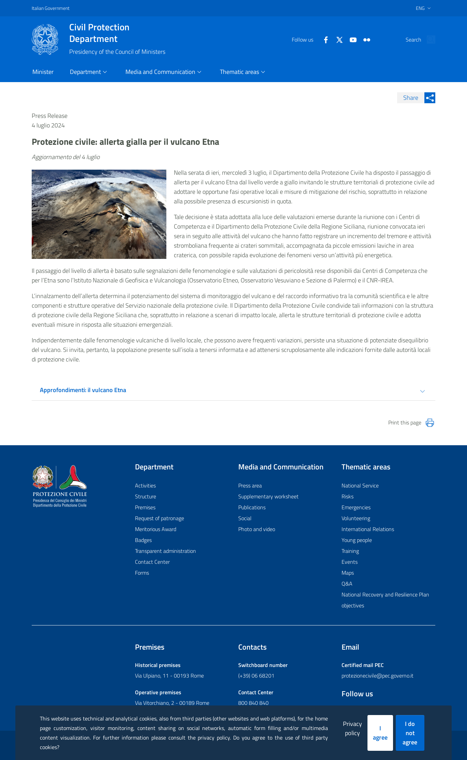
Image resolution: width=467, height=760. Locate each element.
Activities (145, 485)
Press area (250, 485)
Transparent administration (165, 551)
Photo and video (256, 529)
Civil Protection (117, 32)
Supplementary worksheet (268, 496)
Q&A (347, 583)
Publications (252, 507)
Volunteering (356, 518)
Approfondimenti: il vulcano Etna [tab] (83, 389)
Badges (143, 540)
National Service (360, 485)
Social (245, 518)
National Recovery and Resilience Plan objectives (385, 599)
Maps (348, 573)
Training (350, 551)
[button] (427, 39)
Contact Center (152, 562)
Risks (347, 496)
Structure (145, 496)
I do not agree (410, 733)
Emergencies (356, 507)
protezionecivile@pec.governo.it (377, 675)
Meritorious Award (155, 529)
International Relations (368, 529)
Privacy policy (352, 728)
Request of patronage (159, 518)
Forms (142, 573)
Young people (357, 540)
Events (350, 562)
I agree (380, 733)
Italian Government (51, 8)
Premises (145, 507)
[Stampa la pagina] (429, 422)
